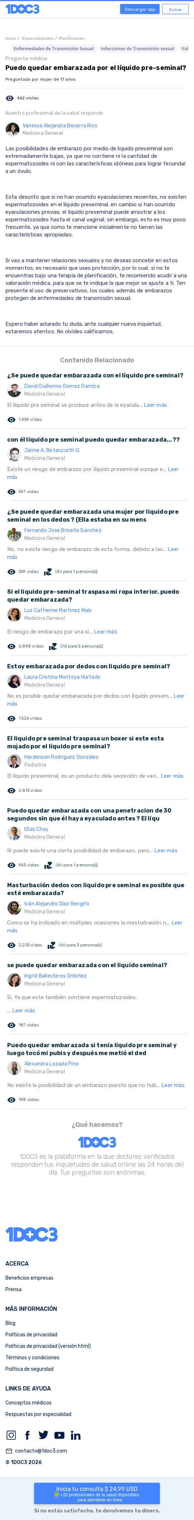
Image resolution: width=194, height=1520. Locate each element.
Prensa (13, 1289)
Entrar (175, 9)
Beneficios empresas (29, 1278)
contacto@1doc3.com (36, 1451)
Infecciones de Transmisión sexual (138, 49)
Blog (10, 1323)
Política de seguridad (29, 1369)
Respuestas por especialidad (38, 1414)
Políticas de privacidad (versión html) (48, 1346)
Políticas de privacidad (31, 1335)
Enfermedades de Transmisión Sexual (54, 49)
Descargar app (140, 9)
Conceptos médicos (28, 1403)
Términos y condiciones (32, 1358)
